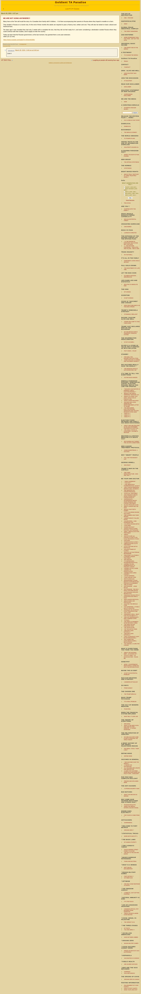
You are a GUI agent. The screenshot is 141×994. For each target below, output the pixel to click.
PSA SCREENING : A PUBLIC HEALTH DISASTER (132, 607)
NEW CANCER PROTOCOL (131, 599)
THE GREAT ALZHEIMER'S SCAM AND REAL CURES (131, 622)
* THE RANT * (127, 483)
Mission (126, 61)
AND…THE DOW (128, 18)
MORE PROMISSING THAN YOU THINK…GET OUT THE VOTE (131, 39)
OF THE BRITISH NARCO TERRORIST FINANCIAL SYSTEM (131, 333)
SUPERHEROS (128, 822)
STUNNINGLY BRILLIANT (131, 314)
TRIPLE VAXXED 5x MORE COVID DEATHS (131, 914)
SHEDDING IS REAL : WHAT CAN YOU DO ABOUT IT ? (131, 615)
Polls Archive (127, 203)
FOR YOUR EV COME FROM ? (131, 816)
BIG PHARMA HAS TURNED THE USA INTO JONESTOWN (131, 442)
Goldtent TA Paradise (70, 2)
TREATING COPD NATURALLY (128, 631)
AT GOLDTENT (128, 80)
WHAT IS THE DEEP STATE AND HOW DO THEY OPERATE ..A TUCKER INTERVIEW (131, 727)
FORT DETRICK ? (129, 876)
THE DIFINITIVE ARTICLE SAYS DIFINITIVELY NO (131, 369)
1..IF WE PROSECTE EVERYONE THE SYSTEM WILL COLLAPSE (131, 243)
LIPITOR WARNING (129, 575)
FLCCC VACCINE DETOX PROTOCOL (131, 547)
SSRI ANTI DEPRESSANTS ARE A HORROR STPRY (131, 618)
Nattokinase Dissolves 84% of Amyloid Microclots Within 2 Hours (131, 596)
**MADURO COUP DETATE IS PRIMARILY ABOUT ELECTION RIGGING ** (132, 390)
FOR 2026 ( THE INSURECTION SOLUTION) (131, 357)
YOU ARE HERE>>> (129, 929)
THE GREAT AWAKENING (131, 31)
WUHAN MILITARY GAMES (131, 943)
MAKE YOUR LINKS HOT (130, 990)
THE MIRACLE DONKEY (130, 132)
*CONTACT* (127, 67)
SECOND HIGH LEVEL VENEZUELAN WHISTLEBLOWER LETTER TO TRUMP (131, 404)
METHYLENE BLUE (129, 579)
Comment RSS (6, 46)
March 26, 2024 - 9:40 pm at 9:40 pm (27, 50)
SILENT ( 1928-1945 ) (131, 187)
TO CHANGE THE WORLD (131, 55)
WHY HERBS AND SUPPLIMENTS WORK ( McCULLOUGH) (130, 641)
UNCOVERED (127, 226)
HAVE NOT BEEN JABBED (131, 937)
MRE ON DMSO (128, 584)
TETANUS (126, 620)
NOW (125, 101)
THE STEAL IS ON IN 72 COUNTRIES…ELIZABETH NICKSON (131, 431)
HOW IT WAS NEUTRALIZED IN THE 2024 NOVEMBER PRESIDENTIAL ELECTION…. (132, 427)
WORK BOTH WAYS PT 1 (130, 836)
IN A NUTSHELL (128, 254)
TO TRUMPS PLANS (129, 138)
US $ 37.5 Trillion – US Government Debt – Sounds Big (131, 657)
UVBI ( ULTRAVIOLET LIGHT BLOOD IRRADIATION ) (131, 637)
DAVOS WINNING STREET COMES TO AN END (131, 850)
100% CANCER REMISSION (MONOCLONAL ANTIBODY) (131, 488)
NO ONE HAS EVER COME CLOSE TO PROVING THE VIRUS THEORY (131, 738)
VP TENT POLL (6, 60)
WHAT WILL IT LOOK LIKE (131, 716)
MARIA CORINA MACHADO (131, 400)
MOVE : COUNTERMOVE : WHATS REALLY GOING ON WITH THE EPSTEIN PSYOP (131, 666)
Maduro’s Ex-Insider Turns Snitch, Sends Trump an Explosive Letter (130, 398)
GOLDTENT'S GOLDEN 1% (131, 147)
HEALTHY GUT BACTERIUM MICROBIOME (131, 553)
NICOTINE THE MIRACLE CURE (131, 604)
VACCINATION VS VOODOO (131, 958)
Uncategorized (22, 44)
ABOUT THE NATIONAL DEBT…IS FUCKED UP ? (130, 653)
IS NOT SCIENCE (128, 298)
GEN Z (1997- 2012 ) (130, 195)
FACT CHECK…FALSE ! (130, 351)
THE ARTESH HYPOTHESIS (131, 162)
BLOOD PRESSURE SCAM (131, 505)
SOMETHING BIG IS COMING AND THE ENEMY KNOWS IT (132, 360)
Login (67, 9)
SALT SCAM (127, 612)
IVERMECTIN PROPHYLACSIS (128, 570)
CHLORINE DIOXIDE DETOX (131, 524)
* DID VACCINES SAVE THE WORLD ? (131, 762)
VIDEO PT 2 (127, 415)
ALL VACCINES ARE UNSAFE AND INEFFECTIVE (132, 768)
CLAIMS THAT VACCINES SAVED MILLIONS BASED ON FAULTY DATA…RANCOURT (132, 772)
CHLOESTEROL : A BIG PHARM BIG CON (130, 521)
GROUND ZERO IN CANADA (131, 979)
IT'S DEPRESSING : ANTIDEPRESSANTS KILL (131, 561)
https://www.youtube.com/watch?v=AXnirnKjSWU (19, 40)
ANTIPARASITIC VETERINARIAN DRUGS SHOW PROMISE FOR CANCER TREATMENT (130, 501)
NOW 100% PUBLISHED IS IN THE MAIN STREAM (132, 306)
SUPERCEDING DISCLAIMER (128, 95)
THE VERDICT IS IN (129, 922)
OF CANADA (127, 292)
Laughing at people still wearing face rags (106, 60)
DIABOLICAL (127, 126)
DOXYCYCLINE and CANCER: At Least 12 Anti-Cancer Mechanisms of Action (131, 537)
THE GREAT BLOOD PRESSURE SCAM (129, 625)
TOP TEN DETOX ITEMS (130, 629)
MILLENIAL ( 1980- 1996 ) (132, 193)
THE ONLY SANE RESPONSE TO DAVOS (132, 884)
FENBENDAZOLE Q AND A (131, 542)
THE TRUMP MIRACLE (130, 694)
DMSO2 (126, 534)
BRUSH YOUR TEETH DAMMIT (130, 510)
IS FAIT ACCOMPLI (129, 342)
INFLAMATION (128, 559)
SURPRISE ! (127, 971)
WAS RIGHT (127, 465)
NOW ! (126, 24)
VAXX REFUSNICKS (129, 973)
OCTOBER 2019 (128, 878)
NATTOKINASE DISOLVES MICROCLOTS (131, 593)
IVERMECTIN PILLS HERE (131, 568)
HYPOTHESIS (128, 168)
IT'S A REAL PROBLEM (130, 701)
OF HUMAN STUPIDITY (130, 842)
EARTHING (127, 540)
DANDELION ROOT (129, 527)
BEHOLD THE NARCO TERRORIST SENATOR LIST (131, 394)
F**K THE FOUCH (128, 901)
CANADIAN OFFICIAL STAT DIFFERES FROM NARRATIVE (131, 910)
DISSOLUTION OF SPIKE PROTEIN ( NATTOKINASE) (131, 529)
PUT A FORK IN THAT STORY (132, 120)
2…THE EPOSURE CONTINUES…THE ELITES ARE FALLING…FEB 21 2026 (131, 247)
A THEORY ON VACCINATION (128, 765)
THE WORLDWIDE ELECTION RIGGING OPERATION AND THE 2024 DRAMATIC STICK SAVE (131, 410)
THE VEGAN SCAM (129, 627)
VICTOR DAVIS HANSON (130, 377)
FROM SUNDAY (128, 688)
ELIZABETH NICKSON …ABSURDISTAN (130, 276)
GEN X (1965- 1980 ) (130, 191)
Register (76, 9)
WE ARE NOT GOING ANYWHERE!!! (16, 18)
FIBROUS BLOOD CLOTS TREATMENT (131, 544)
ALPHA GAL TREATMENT (131, 493)
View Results (130, 200)
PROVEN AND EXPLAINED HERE (131, 781)
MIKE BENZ (127, 724)
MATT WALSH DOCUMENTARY (128, 868)
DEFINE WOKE (128, 756)
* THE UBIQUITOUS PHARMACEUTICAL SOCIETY (132, 485)
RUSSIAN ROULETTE (130, 804)
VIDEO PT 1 (127, 413)
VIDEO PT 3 (127, 416)
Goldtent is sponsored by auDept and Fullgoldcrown (60, 62)
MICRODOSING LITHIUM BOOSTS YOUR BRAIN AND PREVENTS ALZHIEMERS (131, 582)
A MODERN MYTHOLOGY (131, 682)
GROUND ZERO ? (129, 830)
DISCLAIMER (127, 86)
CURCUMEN (127, 525)
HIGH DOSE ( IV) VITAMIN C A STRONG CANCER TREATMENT (131, 557)
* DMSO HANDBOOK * (130, 481)
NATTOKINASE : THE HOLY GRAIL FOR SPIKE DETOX (131, 590)
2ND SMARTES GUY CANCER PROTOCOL (129, 491)
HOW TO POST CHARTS (130, 988)
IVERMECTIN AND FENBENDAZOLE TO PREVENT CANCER (129, 565)
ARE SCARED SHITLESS (130, 964)
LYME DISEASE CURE (130, 577)
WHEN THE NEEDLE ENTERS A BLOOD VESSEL (131, 807)
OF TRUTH (127, 928)
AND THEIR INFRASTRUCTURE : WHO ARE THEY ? (131, 474)
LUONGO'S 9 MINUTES (130, 232)
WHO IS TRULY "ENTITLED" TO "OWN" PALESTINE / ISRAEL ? (131, 176)
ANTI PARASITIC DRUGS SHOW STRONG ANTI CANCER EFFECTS (130, 496)
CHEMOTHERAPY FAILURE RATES (131, 518)
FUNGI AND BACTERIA (130, 861)
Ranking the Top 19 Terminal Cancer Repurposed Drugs (131, 610)
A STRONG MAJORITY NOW (131, 788)
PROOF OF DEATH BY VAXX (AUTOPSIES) (131, 951)
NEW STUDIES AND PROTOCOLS (129, 601)
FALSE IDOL (127, 709)
